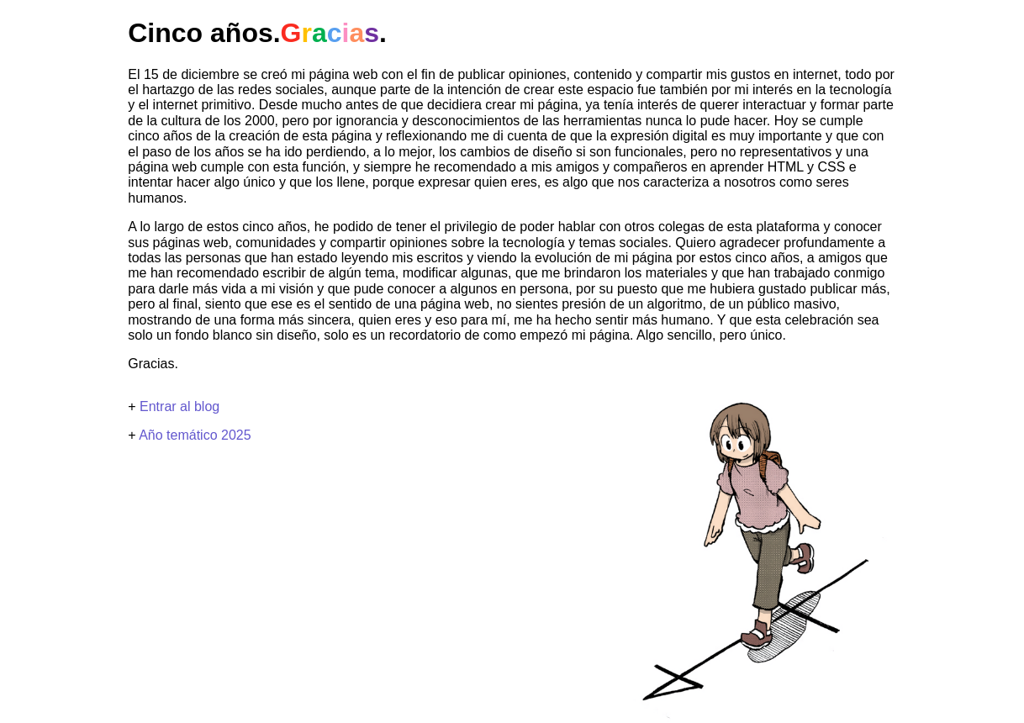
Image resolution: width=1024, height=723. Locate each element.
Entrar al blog (179, 406)
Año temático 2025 (195, 435)
